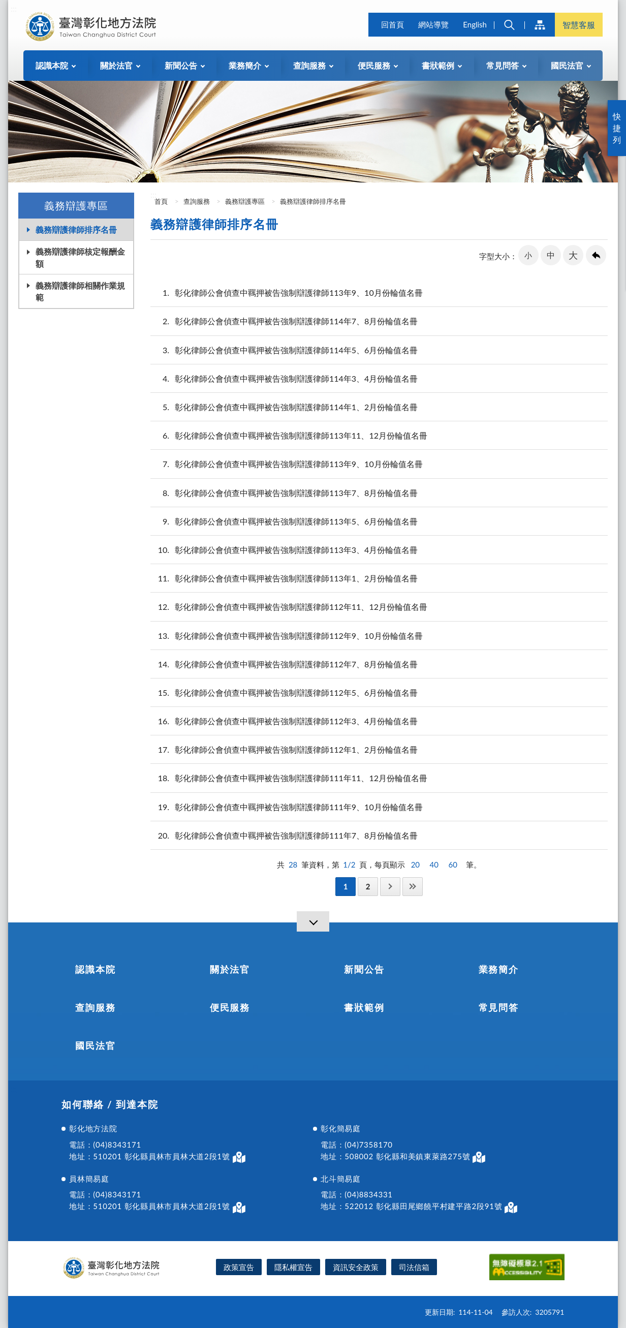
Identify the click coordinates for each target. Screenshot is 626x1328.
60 (453, 864)
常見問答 (499, 1007)
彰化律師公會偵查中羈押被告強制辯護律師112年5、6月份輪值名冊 (284, 692)
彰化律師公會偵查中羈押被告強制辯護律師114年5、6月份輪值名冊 (284, 350)
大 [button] (573, 255)
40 (434, 864)
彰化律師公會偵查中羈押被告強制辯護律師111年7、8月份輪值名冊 (284, 835)
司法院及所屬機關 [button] (539, 25)
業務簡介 (499, 969)
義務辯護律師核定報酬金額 (80, 257)
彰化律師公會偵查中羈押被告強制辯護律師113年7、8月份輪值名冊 (284, 493)
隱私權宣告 (293, 1267)
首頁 (160, 201)
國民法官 (95, 1045)
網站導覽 (433, 24)
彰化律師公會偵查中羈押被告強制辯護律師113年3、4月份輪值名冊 (284, 549)
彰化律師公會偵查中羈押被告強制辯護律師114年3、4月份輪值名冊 (284, 378)
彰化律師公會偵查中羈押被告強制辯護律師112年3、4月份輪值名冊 (284, 721)
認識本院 (95, 969)
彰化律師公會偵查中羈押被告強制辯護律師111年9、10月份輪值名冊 (286, 807)
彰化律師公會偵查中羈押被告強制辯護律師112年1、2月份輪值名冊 (284, 749)
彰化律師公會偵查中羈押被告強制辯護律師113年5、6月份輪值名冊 (284, 521)
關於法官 (230, 969)
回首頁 (392, 24)
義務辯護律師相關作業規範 (80, 291)
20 (415, 864)
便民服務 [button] (374, 65)
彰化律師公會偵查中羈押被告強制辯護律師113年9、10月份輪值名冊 (286, 292)
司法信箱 (414, 1267)
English (475, 24)
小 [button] (528, 255)
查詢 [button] (509, 25)
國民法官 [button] (567, 65)
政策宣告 (239, 1267)
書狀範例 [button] (438, 65)
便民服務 (230, 1007)
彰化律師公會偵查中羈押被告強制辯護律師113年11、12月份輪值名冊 (288, 435)
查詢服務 (196, 201)
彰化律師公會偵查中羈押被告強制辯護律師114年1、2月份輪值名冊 (284, 407)
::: (14, 8)
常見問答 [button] (502, 65)
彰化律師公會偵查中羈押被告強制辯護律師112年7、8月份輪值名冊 (284, 664)
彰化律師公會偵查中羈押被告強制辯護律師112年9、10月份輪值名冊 (286, 635)
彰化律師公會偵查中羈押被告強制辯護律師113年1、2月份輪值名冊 (284, 578)
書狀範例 (364, 1007)
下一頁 (390, 886)
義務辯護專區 (245, 201)
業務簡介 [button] (245, 65)
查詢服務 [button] (309, 65)
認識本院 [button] (52, 65)
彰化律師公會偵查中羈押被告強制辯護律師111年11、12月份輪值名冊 (288, 778)
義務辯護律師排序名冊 (76, 229)
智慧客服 (578, 24)
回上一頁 (596, 255)
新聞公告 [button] (181, 65)
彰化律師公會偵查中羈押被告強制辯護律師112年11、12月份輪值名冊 (288, 606)
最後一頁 (412, 886)
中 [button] (551, 255)
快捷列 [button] (617, 127)
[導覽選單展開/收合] (313, 921)
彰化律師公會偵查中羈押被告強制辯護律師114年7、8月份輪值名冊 (284, 321)
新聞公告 (364, 969)
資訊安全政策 (356, 1267)
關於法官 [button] (116, 65)
